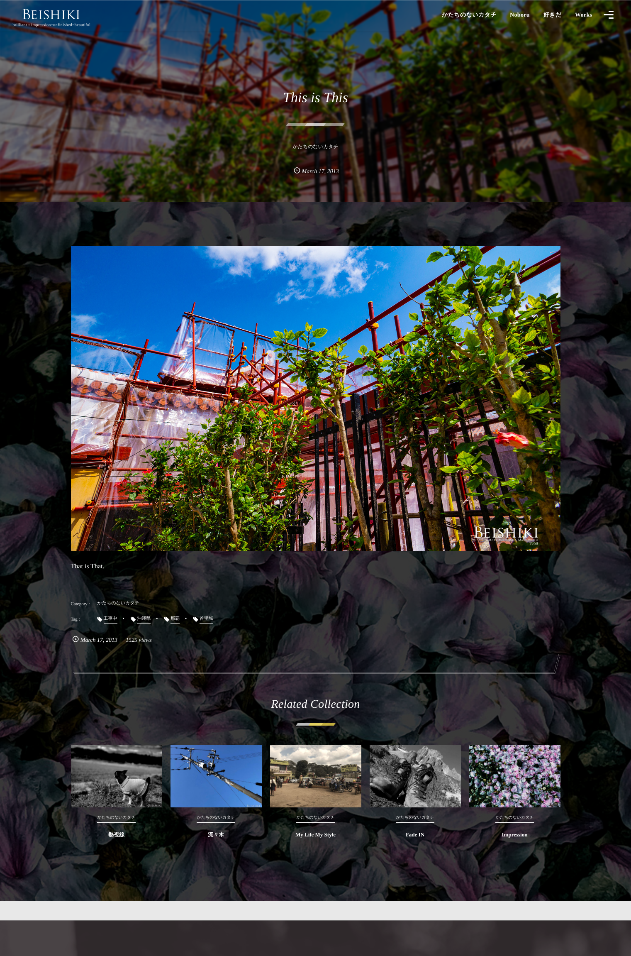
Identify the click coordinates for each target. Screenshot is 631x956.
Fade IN (415, 843)
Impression (515, 843)
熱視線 (116, 843)
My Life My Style (315, 843)
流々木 (216, 843)
